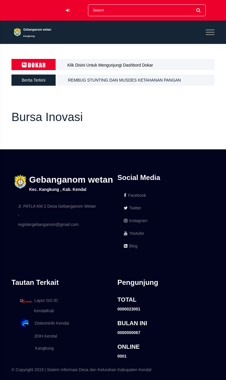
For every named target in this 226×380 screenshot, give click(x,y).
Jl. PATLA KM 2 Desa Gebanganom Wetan (57, 206)
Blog (130, 246)
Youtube (134, 233)
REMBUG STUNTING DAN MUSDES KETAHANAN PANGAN (124, 80)
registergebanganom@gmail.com (48, 224)
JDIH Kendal (37, 336)
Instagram (135, 220)
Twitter (132, 208)
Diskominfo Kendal (44, 323)
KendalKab (36, 310)
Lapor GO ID (38, 300)
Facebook (135, 195)
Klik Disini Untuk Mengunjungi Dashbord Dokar (110, 65)
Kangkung (36, 348)
